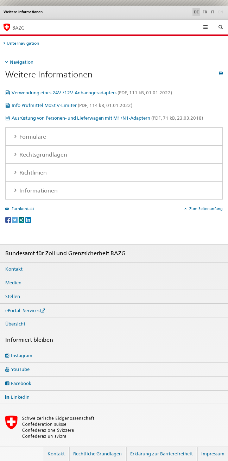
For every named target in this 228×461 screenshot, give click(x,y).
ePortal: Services (22, 310)
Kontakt (14, 269)
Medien (13, 282)
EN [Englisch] (221, 11)
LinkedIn (20, 397)
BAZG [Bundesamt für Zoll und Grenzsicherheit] (18, 28)
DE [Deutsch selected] (196, 12)
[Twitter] (15, 219)
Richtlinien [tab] (32, 172)
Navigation (21, 62)
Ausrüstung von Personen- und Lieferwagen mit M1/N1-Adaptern (107, 118)
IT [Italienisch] (212, 12)
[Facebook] (8, 219)
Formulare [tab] (32, 136)
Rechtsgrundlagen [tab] (42, 154)
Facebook (21, 383)
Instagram (21, 355)
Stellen (12, 296)
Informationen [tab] (38, 190)
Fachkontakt (22, 208)
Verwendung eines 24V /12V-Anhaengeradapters (92, 92)
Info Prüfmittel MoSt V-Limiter (72, 105)
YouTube (20, 369)
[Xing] (22, 219)
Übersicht (15, 324)
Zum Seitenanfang (205, 208)
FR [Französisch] (205, 12)
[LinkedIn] (28, 219)
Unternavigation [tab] (23, 43)
